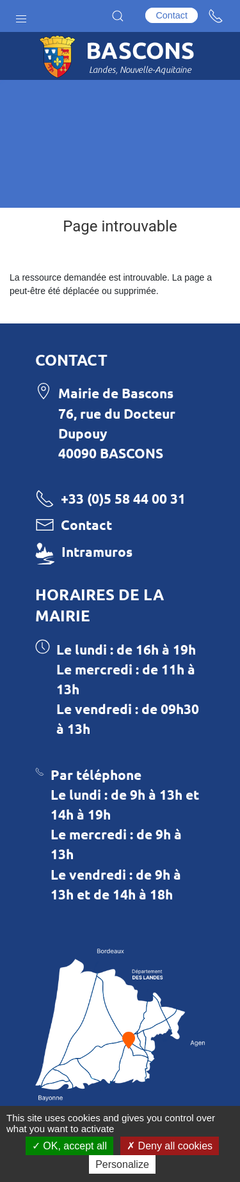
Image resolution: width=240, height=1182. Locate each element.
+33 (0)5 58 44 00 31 (123, 498)
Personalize (122, 1164)
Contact (172, 15)
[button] (21, 16)
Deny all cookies (169, 1145)
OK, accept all (69, 1145)
